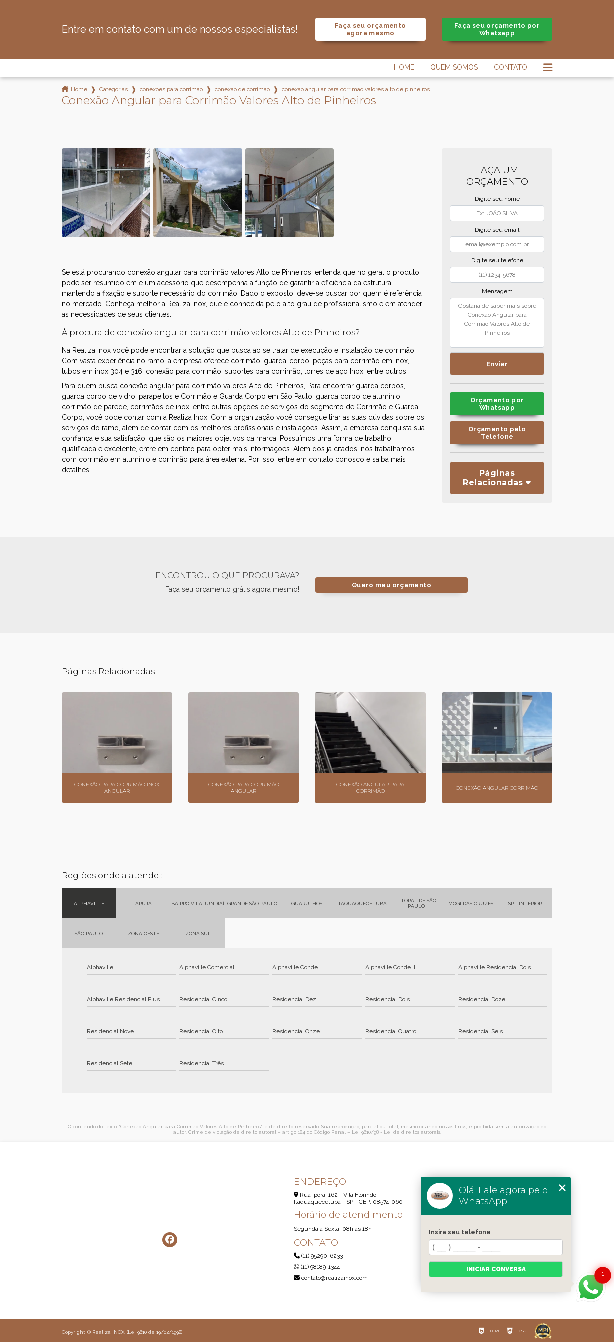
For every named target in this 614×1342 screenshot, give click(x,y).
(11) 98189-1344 (317, 1266)
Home (404, 67)
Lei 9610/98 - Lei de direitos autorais (396, 1132)
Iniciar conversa (496, 1269)
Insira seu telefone (460, 1232)
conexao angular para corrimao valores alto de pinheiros (356, 89)
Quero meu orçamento (391, 585)
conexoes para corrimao (171, 89)
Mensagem (497, 291)
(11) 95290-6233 (318, 1255)
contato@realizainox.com (331, 1277)
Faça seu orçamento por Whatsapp (497, 29)
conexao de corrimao (242, 89)
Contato (510, 67)
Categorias (113, 89)
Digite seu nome (497, 198)
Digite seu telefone (497, 260)
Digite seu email (497, 229)
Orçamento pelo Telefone (497, 432)
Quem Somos (454, 67)
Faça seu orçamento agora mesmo (370, 29)
